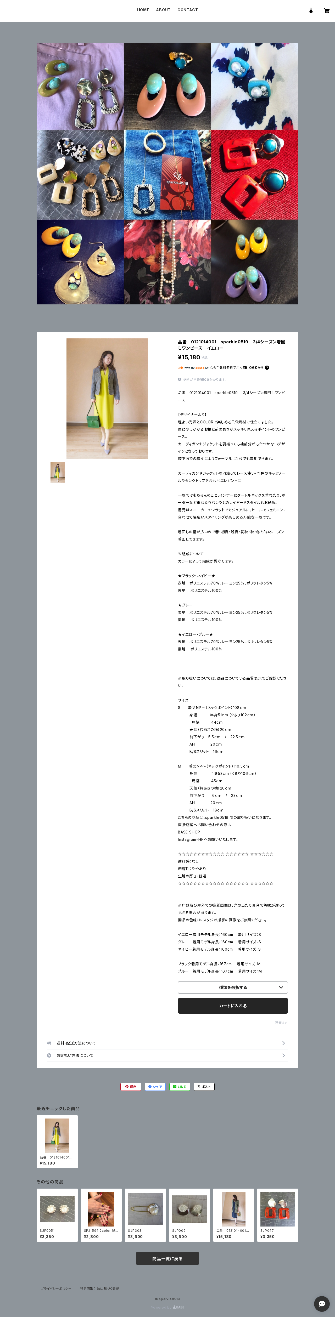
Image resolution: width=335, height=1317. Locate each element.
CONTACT (187, 10)
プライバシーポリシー (56, 1289)
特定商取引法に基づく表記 (99, 1289)
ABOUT (163, 10)
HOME (143, 10)
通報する (281, 1023)
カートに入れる (233, 1005)
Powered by (167, 1307)
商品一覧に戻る (167, 1258)
